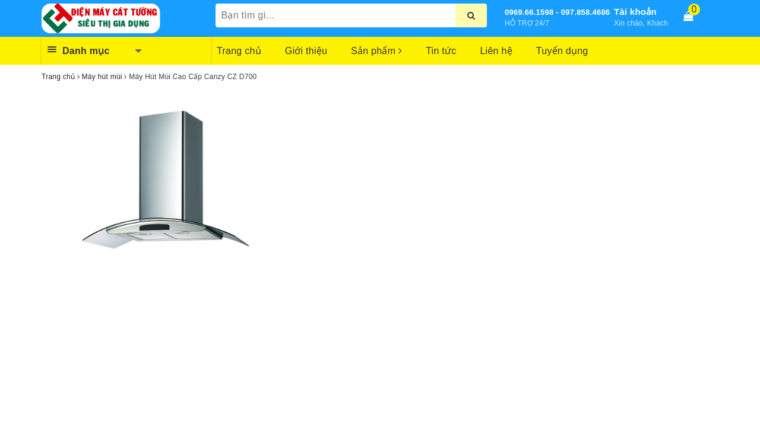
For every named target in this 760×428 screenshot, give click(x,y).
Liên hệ (496, 51)
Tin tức (441, 51)
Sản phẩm (376, 51)
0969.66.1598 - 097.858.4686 (557, 12)
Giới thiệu (306, 51)
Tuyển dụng (562, 51)
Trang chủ (239, 51)
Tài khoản (635, 12)
